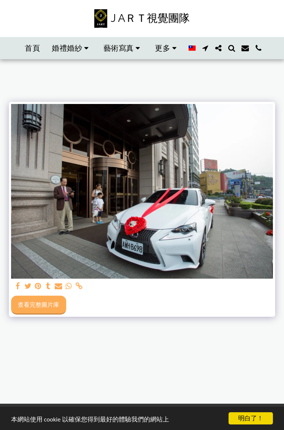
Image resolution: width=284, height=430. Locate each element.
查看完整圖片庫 (38, 304)
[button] (71, 48)
